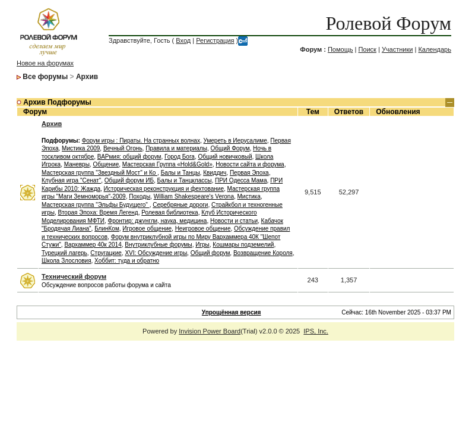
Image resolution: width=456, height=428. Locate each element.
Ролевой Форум (388, 23)
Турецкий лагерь (64, 253)
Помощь (340, 49)
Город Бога (179, 156)
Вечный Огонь (122, 148)
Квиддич (214, 172)
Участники (397, 49)
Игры (202, 244)
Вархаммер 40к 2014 (92, 244)
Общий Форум (229, 148)
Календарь (434, 49)
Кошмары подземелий (243, 244)
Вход (183, 40)
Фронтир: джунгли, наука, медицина (157, 221)
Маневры (77, 164)
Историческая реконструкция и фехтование (164, 188)
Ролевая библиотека (169, 212)
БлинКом (106, 228)
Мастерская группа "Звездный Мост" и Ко (99, 172)
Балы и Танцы (180, 172)
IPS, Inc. (315, 331)
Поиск (367, 49)
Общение (106, 164)
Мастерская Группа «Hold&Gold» (167, 164)
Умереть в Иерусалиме (235, 140)
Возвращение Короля (263, 253)
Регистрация (215, 40)
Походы (139, 196)
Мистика (249, 196)
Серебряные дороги (180, 205)
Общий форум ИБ (129, 180)
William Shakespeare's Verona (194, 196)
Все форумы (45, 77)
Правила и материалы (176, 148)
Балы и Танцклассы (184, 180)
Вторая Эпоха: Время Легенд (98, 212)
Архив (87, 77)
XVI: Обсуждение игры (156, 253)
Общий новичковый (225, 156)
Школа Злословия (66, 260)
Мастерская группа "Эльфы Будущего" (96, 205)
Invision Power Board (209, 331)
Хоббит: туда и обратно (126, 260)
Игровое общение (147, 228)
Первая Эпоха (249, 172)
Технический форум (74, 276)
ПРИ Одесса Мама (241, 180)
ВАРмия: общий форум (129, 156)
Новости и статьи (234, 221)
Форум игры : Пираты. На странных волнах (141, 140)
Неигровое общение (203, 228)
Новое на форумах (45, 63)
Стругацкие (106, 253)
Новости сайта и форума (250, 164)
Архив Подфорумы (57, 102)
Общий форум (210, 253)
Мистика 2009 (81, 148)
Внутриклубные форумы (158, 244)
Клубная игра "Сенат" (71, 180)
